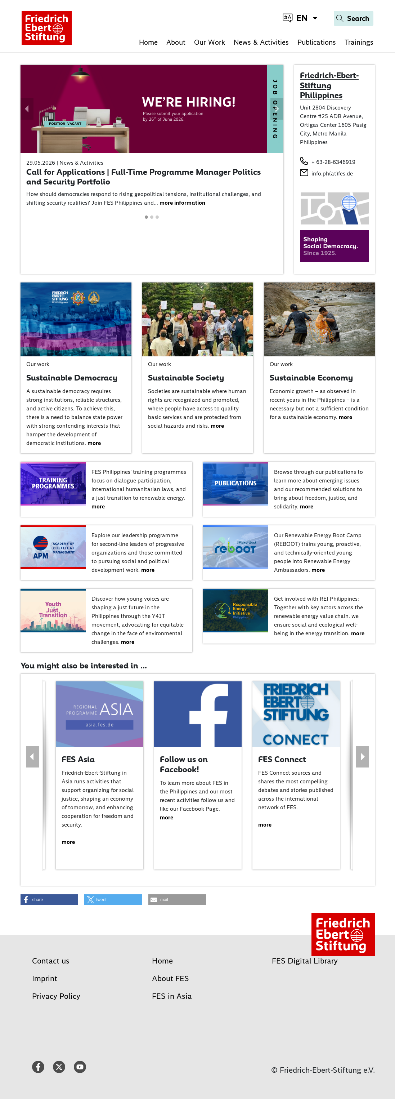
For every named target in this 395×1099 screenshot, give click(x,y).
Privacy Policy (56, 996)
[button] (27, 109)
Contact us (50, 961)
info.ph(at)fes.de (332, 173)
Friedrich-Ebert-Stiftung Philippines (329, 85)
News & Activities (261, 42)
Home (148, 42)
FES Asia (78, 759)
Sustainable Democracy (71, 378)
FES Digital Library (305, 961)
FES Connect (282, 759)
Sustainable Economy (311, 378)
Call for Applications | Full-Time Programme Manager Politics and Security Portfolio (143, 177)
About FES (170, 978)
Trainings (359, 42)
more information (182, 202)
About (175, 42)
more (94, 443)
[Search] (353, 18)
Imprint (44, 978)
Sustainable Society (186, 378)
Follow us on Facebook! (184, 764)
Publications (316, 42)
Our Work (209, 42)
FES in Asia (172, 996)
